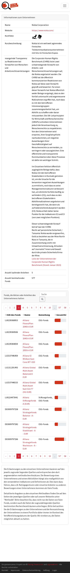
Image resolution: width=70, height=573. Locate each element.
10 (50, 307)
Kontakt (5, 570)
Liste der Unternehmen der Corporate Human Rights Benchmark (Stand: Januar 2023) (46, 261)
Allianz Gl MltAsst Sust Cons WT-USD (29, 358)
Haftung (46, 570)
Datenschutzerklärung (31, 570)
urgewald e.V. (52, 564)
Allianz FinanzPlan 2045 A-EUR (28, 335)
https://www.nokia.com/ (43, 30)
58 (65, 307)
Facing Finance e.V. (35, 564)
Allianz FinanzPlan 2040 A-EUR (28, 323)
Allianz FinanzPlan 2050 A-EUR (28, 347)
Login (54, 570)
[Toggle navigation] (64, 5)
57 (60, 307)
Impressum (15, 570)
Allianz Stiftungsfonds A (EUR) (29, 400)
